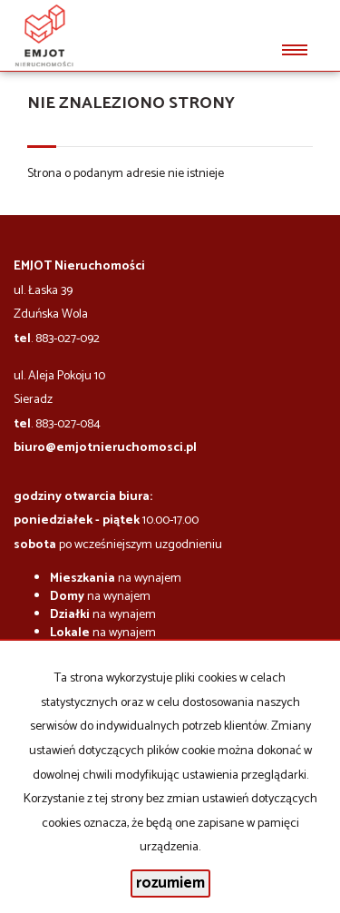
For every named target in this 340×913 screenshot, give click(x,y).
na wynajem (115, 578)
